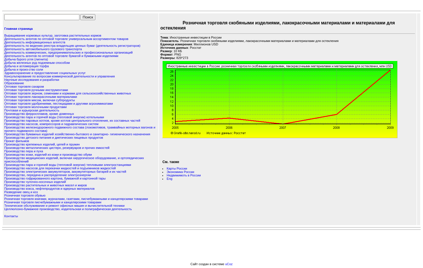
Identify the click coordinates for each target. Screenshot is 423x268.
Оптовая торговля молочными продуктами (35, 107)
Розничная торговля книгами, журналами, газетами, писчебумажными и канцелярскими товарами (76, 199)
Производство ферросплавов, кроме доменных (39, 113)
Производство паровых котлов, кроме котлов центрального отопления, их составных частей (72, 120)
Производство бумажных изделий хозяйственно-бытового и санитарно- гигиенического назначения (77, 134)
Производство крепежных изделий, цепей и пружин (42, 144)
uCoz (229, 264)
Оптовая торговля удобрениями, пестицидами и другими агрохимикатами (58, 103)
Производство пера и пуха (23, 151)
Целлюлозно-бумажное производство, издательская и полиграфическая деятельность (68, 209)
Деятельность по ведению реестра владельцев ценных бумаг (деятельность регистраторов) (72, 45)
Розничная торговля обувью (24, 195)
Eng (169, 178)
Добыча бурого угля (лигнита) (26, 59)
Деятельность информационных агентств (34, 42)
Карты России (177, 168)
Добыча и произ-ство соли (23, 69)
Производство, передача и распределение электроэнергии (47, 175)
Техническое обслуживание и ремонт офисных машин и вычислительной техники (64, 205)
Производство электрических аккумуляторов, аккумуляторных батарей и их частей (65, 171)
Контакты (11, 216)
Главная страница (18, 28)
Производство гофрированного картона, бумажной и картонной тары (55, 178)
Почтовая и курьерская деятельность (31, 110)
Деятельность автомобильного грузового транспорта (43, 49)
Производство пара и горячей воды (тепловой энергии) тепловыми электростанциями (67, 164)
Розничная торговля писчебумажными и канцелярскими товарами (52, 202)
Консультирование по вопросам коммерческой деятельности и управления (59, 76)
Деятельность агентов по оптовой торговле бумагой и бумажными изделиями (61, 56)
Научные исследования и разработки (31, 79)
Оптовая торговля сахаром (24, 86)
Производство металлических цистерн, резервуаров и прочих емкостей (57, 147)
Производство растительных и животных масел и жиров (45, 185)
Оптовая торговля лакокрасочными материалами (40, 96)
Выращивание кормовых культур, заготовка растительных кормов (52, 35)
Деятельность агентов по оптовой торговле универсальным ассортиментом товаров (66, 39)
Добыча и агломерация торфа (26, 66)
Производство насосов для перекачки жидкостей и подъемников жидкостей (60, 168)
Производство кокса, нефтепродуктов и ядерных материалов (49, 188)
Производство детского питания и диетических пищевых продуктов (53, 137)
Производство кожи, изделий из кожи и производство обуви (48, 154)
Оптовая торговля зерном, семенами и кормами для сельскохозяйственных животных (67, 93)
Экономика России (180, 172)
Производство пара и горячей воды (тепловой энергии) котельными (54, 117)
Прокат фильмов (16, 141)
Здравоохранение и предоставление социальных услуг (45, 73)
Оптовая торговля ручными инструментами (36, 90)
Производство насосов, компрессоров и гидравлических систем (51, 124)
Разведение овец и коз (21, 192)
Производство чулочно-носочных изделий (35, 181)
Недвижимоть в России (184, 175)
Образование (14, 83)
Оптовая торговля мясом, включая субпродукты (39, 100)
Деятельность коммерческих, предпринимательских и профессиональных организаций (68, 52)
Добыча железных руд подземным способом (37, 62)
